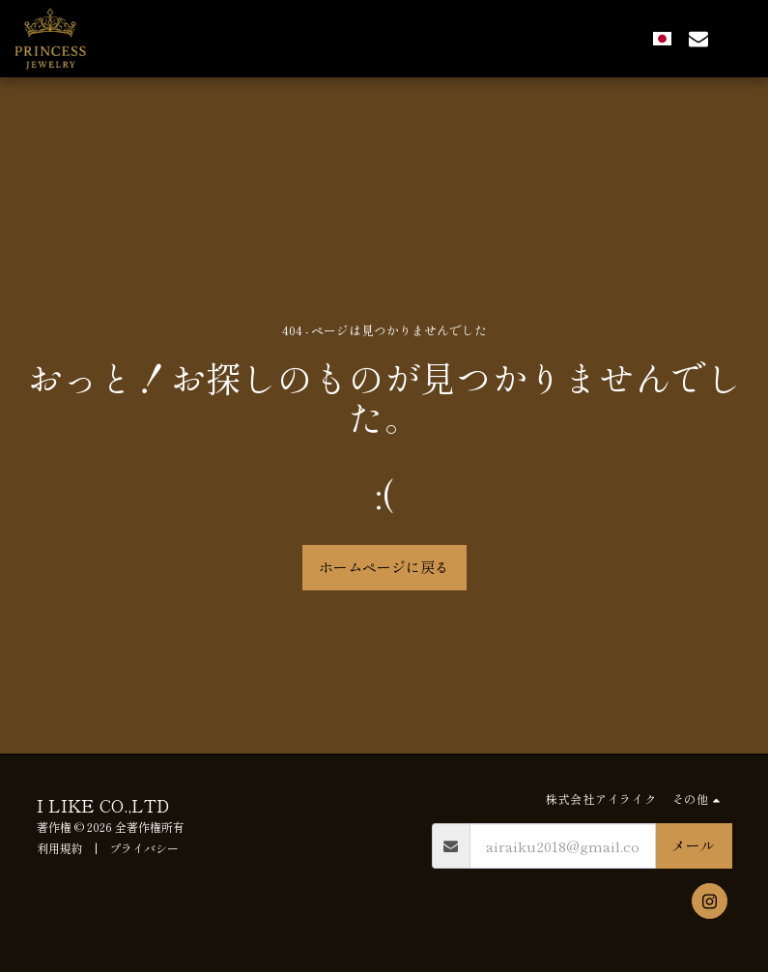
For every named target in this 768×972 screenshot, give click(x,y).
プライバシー (144, 848)
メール (693, 845)
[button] (698, 38)
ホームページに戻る (384, 567)
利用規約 (60, 848)
